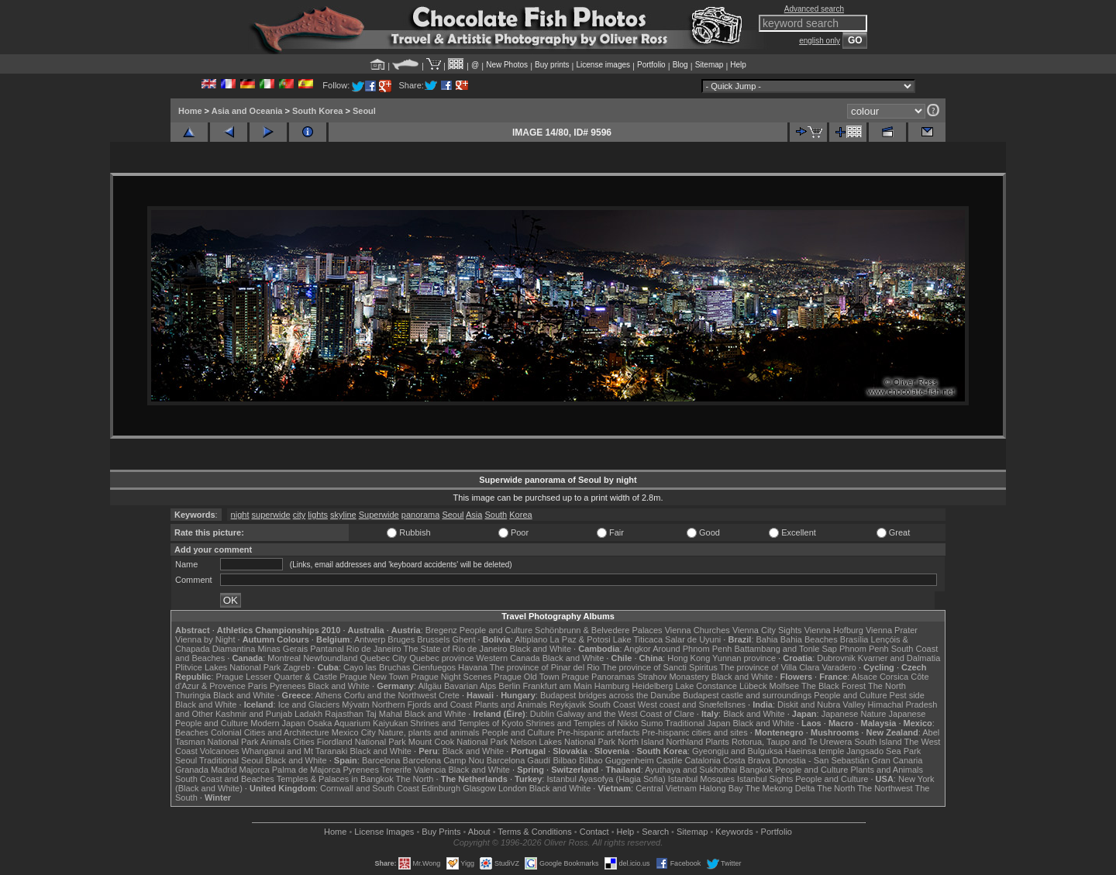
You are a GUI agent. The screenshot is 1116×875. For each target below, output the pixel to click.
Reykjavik (567, 704)
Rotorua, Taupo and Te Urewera (792, 741)
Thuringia (193, 695)
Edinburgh (441, 788)
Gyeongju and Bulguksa (737, 751)
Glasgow (479, 788)
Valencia (430, 769)
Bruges (401, 639)
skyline (343, 514)
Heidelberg (652, 686)
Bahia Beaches (809, 639)
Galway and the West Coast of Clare (625, 713)
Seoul (364, 110)
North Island (640, 741)
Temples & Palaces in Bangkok (335, 779)
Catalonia (702, 760)
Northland (685, 741)
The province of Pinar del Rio (545, 667)
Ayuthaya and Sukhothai (691, 769)
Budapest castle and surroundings (747, 695)
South (495, 514)
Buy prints (552, 64)
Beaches (191, 732)
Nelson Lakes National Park (562, 741)
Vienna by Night (205, 639)
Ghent (464, 639)
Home (190, 110)
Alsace (864, 676)
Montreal (284, 658)
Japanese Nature (854, 713)
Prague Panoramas (599, 676)
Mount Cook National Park (458, 741)
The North (887, 686)
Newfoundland (330, 658)
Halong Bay (721, 788)
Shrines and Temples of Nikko (581, 723)
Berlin (509, 686)
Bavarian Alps (470, 686)
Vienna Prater (892, 630)
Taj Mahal (384, 713)
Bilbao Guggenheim (616, 760)
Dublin (542, 713)
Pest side (907, 695)
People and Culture (496, 630)
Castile (669, 760)
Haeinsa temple (814, 751)
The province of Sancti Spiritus (660, 667)
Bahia (767, 639)
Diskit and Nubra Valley (821, 704)
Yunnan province (744, 658)
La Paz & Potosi (580, 639)
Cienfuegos (434, 667)
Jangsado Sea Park (883, 751)
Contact (594, 831)
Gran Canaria (896, 760)
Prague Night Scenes (451, 676)
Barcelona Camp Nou (443, 760)
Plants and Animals (510, 704)
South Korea (317, 110)
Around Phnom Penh (692, 648)
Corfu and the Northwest (390, 695)
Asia (474, 514)
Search (655, 831)
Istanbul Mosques (701, 779)
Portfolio (651, 64)
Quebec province (441, 658)
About (479, 831)
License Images (384, 831)
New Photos (507, 64)
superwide (271, 514)
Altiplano (531, 639)
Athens (328, 695)
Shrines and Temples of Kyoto (466, 723)
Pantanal (326, 648)
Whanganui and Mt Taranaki (295, 751)
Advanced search (814, 9)
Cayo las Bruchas (376, 667)
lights (318, 514)
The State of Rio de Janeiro (456, 648)
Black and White (540, 648)
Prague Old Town (526, 676)
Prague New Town (373, 676)
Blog (680, 64)
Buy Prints (441, 831)
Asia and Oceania (247, 110)
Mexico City (354, 732)
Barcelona (381, 760)
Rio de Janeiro (373, 648)
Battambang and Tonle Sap (785, 648)
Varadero (839, 667)
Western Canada (507, 658)
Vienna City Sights (767, 630)
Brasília (854, 639)
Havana (472, 667)
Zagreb (296, 667)
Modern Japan (277, 723)
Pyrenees (287, 686)
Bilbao (565, 760)
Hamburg (611, 686)
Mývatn (355, 704)
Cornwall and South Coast (369, 788)
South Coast (612, 704)
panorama (420, 514)
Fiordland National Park (361, 741)
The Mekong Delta (780, 788)
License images (603, 64)
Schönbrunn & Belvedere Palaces (599, 630)
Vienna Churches (697, 630)
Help (738, 64)
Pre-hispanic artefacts (598, 732)
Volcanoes (219, 751)
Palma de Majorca (306, 769)
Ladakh (308, 713)
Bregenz (441, 630)
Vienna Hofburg (833, 630)
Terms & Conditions (534, 831)
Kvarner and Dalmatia (899, 658)
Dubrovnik (836, 658)
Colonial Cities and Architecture (270, 732)
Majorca (254, 769)
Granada (191, 769)
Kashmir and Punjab (253, 713)
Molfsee (785, 686)
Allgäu (430, 686)
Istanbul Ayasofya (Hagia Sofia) (605, 779)
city (299, 514)
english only (819, 40)
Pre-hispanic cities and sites (694, 732)
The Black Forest (833, 686)
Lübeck (752, 686)
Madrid (224, 769)
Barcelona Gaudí (519, 760)
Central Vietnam (666, 788)
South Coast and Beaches (224, 779)
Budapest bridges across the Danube (610, 695)
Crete (449, 695)
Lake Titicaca (638, 639)
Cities (304, 741)
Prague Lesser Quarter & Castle (277, 676)
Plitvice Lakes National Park (228, 667)
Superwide (379, 514)
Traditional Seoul (231, 760)
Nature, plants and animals (429, 732)
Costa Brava (746, 760)
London (512, 788)
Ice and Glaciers (308, 704)
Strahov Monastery (672, 676)
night (240, 514)
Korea (520, 514)
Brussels (433, 639)
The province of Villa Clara (770, 667)
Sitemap (709, 64)
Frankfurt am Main (557, 686)
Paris (257, 686)
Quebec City (384, 658)
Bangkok (756, 769)
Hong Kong (688, 658)
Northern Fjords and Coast (422, 704)
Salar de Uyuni (693, 639)
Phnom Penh (864, 648)
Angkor (637, 648)
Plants (717, 741)
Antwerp (369, 639)
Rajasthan (344, 713)
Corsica (894, 676)
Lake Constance (706, 686)
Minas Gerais (282, 648)
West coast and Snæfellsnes (692, 704)
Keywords (734, 831)
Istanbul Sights (765, 779)
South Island (878, 741)
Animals (275, 741)
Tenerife (396, 769)
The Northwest (885, 788)
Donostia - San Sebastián (821, 760)
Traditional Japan (697, 723)
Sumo (652, 723)
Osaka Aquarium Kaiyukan (358, 723)
